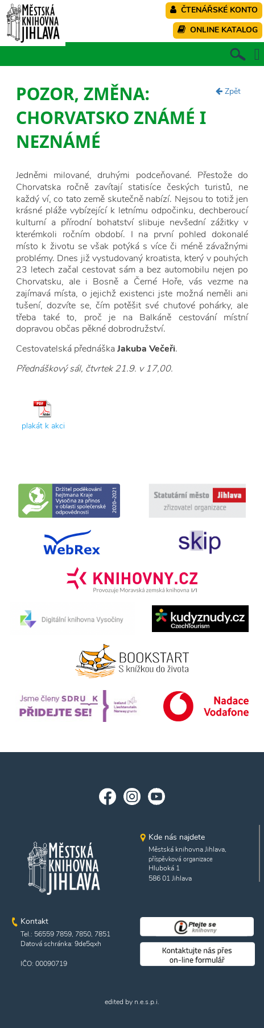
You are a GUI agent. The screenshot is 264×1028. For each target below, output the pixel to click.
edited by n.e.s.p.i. (132, 1001)
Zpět (228, 91)
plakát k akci (43, 425)
